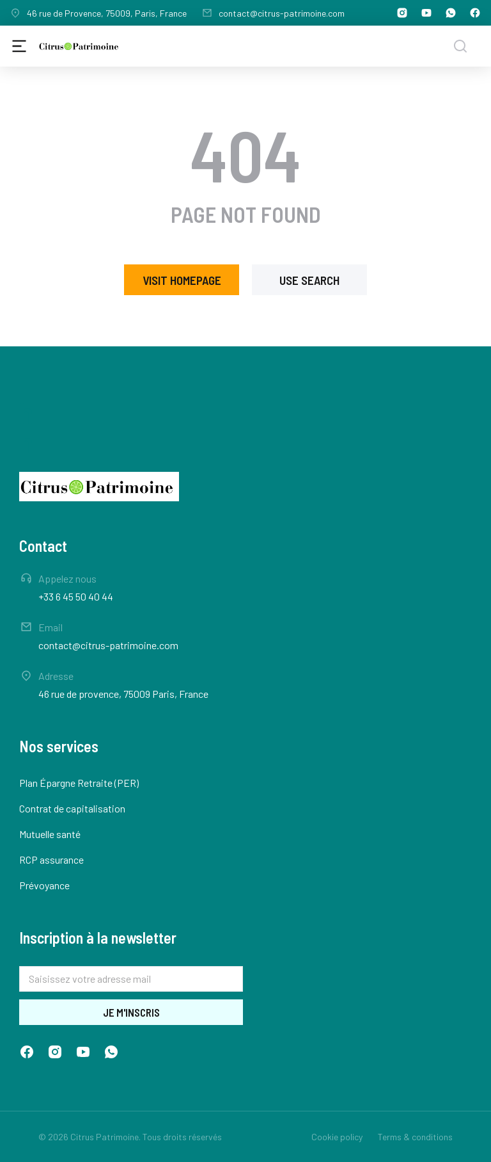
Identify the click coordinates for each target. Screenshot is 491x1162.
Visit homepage (182, 280)
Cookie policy (336, 1136)
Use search (309, 280)
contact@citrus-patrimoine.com (282, 13)
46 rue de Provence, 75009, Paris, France (107, 13)
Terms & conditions (415, 1136)
